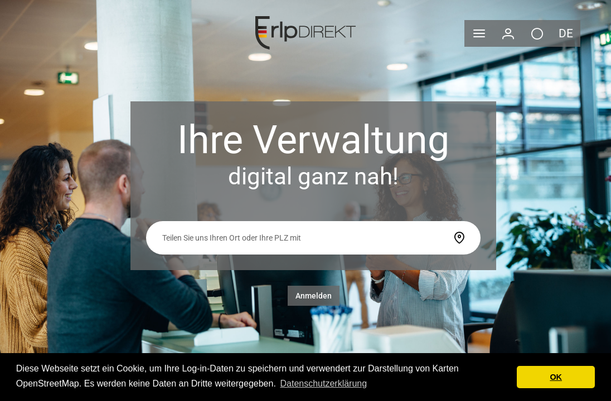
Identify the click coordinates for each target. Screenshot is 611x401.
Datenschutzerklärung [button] (323, 383)
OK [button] (556, 377)
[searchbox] (303, 238)
